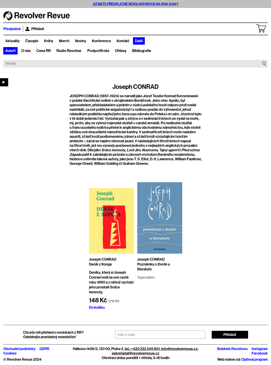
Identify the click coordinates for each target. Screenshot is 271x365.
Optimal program (254, 359)
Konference (101, 41)
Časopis (31, 41)
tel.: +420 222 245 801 (142, 349)
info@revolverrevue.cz (179, 349)
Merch (64, 41)
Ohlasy (120, 51)
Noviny (80, 41)
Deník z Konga (100, 264)
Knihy (48, 41)
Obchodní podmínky (19, 349)
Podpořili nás (98, 51)
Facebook (260, 353)
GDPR (44, 349)
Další (139, 41)
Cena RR (43, 51)
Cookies (10, 353)
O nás (26, 51)
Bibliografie (141, 51)
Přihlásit (34, 29)
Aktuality (12, 41)
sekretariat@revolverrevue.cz (135, 353)
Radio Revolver (69, 51)
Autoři (10, 51)
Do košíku (97, 307)
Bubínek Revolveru (232, 349)
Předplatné (12, 29)
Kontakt (123, 41)
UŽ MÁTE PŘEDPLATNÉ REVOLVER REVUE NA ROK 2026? (135, 4)
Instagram (260, 349)
